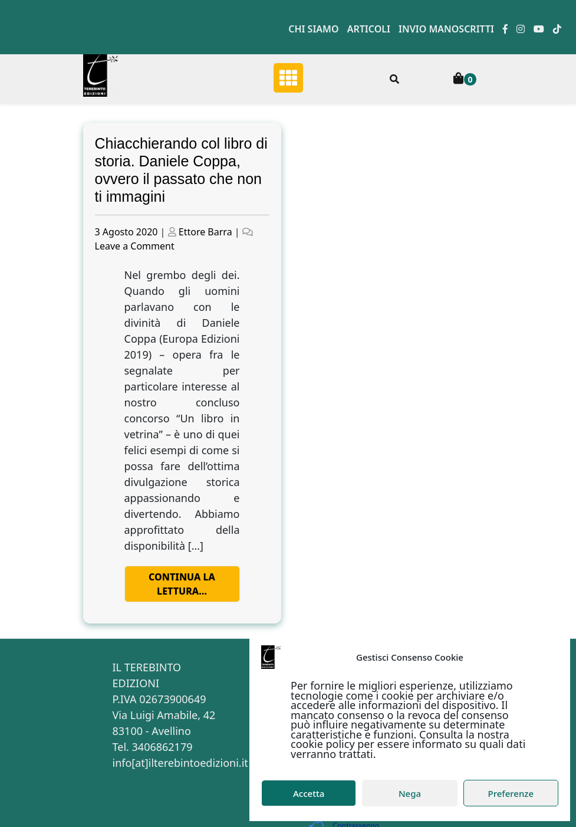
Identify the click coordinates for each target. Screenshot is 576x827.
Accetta (308, 793)
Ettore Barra (205, 231)
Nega (410, 793)
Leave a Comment (135, 245)
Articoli (368, 28)
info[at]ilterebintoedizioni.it (180, 763)
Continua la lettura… (182, 584)
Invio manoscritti (446, 28)
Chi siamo (313, 28)
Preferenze (511, 793)
